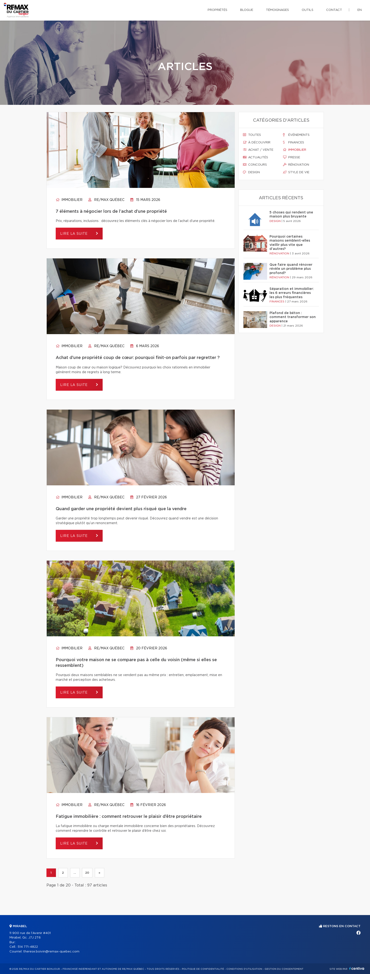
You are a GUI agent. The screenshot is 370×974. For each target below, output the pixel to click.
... (74, 872)
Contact (334, 10)
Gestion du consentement (284, 969)
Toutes (252, 135)
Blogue (246, 10)
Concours (255, 164)
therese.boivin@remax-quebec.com (51, 951)
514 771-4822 (28, 946)
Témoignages (277, 10)
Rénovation (296, 164)
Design (251, 172)
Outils (307, 10)
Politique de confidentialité (203, 969)
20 (87, 872)
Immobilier (69, 200)
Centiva (356, 968)
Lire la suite (74, 233)
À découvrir (256, 142)
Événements (296, 135)
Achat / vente (258, 149)
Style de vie (296, 172)
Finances (293, 142)
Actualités (255, 157)
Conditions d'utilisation (244, 969)
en (359, 10)
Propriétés (217, 10)
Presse (291, 157)
